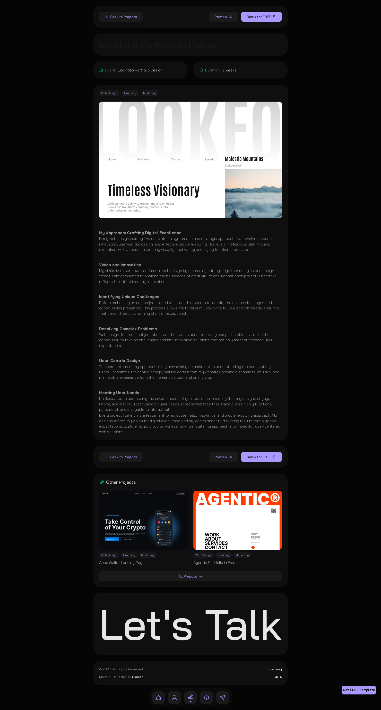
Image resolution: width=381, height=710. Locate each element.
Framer (137, 677)
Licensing (274, 669)
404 (278, 677)
